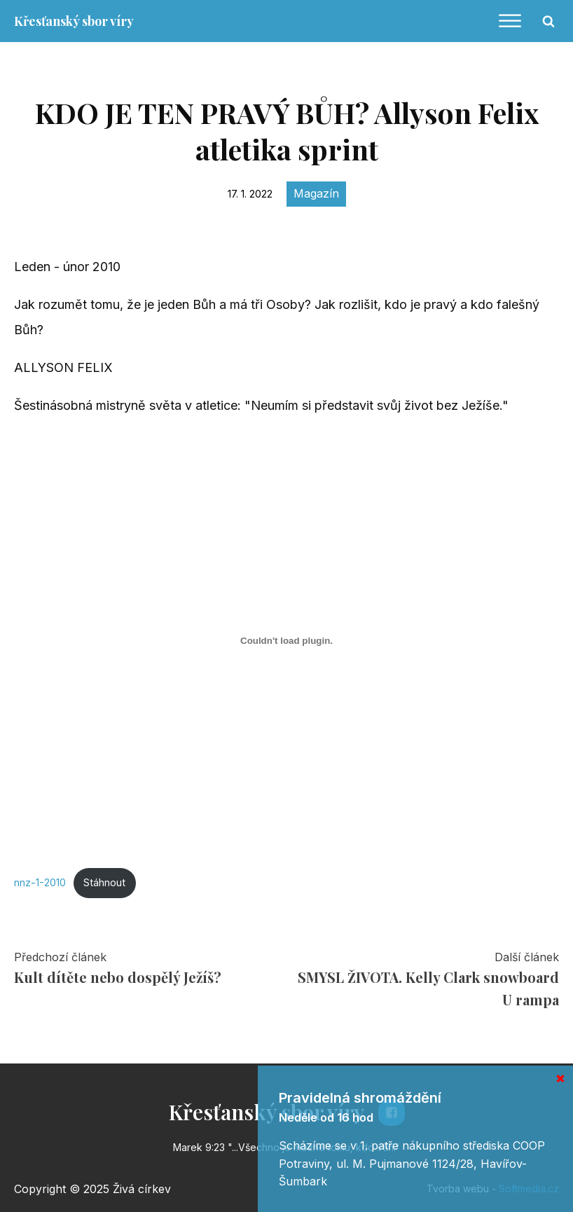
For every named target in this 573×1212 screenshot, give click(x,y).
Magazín (316, 193)
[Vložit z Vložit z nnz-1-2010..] (286, 641)
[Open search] (548, 21)
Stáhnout (104, 882)
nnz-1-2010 (40, 882)
